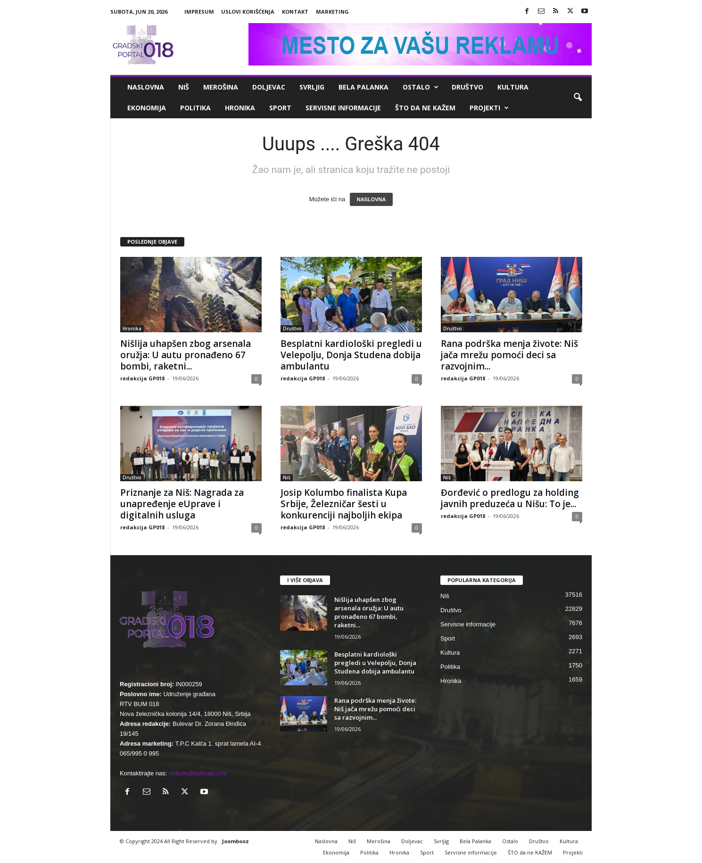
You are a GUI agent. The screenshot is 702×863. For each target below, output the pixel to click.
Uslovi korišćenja (247, 11)
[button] (577, 97)
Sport (280, 107)
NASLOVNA (371, 199)
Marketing (332, 11)
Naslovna (145, 86)
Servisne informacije (343, 107)
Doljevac (268, 86)
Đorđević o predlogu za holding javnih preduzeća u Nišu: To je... (510, 498)
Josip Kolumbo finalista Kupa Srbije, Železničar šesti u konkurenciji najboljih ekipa (344, 503)
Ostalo (420, 87)
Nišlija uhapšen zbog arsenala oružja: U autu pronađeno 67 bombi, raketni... (185, 354)
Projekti (489, 108)
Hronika (240, 107)
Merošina (220, 86)
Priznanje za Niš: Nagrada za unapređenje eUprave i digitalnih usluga (182, 503)
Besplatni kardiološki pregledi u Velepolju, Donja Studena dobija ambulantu (351, 354)
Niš (183, 86)
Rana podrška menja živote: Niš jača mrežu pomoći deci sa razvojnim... (509, 354)
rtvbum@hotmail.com (198, 773)
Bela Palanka (363, 86)
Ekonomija (146, 107)
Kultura (513, 86)
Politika (195, 107)
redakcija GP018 (142, 378)
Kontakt (295, 11)
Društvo (467, 86)
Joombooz (235, 841)
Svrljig (311, 86)
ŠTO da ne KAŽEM (425, 107)
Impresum (199, 11)
